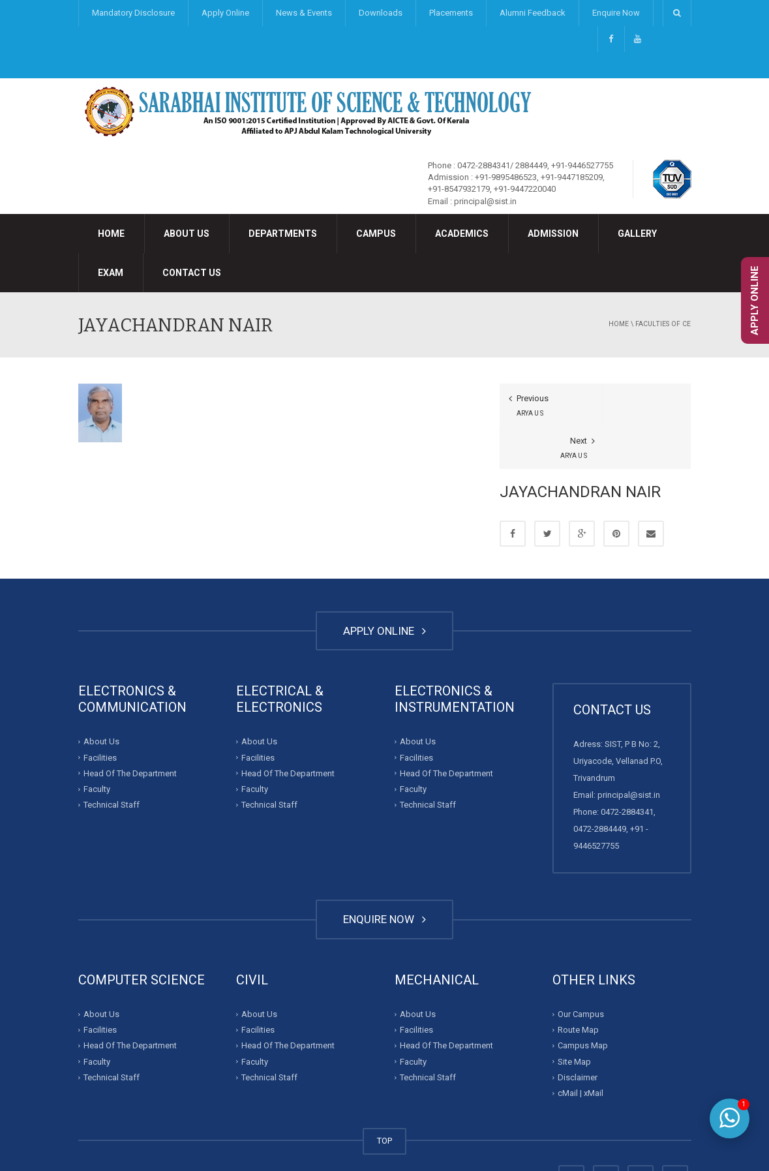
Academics (462, 233)
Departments (283, 233)
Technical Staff (111, 762)
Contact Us (191, 272)
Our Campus (581, 971)
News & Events (304, 13)
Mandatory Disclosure (133, 13)
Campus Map (583, 1003)
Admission (553, 233)
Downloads (380, 13)
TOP (384, 1098)
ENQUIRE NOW (384, 876)
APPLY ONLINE (384, 587)
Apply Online (225, 13)
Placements (451, 13)
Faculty (96, 746)
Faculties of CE (663, 324)
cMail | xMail (580, 1051)
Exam (110, 272)
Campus (376, 233)
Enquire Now (616, 13)
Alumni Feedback (532, 13)
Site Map (574, 1019)
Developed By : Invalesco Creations (467, 1135)
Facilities (100, 715)
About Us (186, 233)
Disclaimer (577, 1034)
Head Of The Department (130, 730)
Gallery (637, 233)
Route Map (578, 987)
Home (111, 233)
